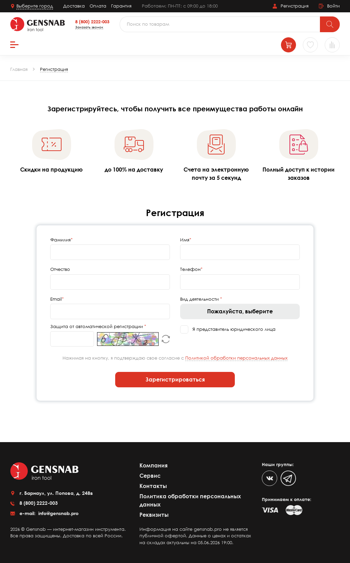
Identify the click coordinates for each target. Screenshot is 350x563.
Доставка (74, 6)
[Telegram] (288, 478)
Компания (153, 465)
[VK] (269, 478)
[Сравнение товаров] (332, 44)
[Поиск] (330, 24)
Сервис (150, 475)
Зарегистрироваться (175, 379)
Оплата (98, 6)
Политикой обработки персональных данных (236, 358)
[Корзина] (288, 44)
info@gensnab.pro (58, 513)
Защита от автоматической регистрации (97, 326)
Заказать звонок (89, 27)
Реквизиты (154, 514)
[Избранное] (310, 44)
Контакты (153, 486)
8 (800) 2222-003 (92, 21)
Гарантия (121, 6)
